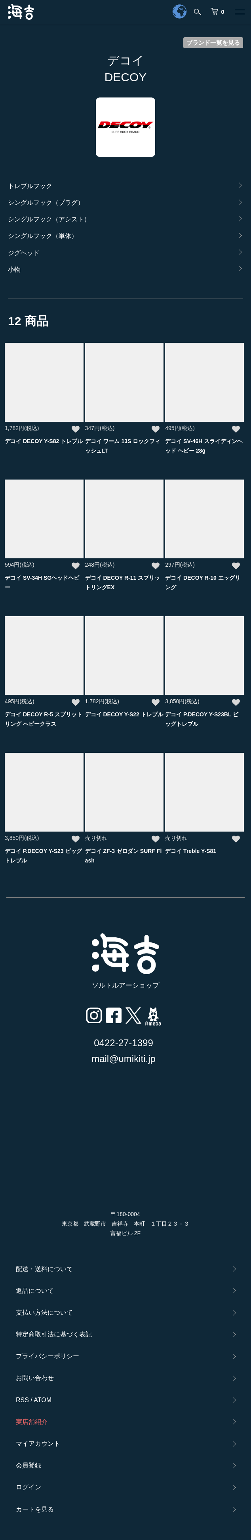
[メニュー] (239, 12)
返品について (35, 1290)
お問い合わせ (35, 1377)
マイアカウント (38, 1443)
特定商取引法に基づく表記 (54, 1334)
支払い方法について (44, 1312)
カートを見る (35, 1509)
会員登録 (28, 1465)
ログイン (28, 1487)
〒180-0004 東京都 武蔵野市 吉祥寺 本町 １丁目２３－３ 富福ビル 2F (125, 1223)
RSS (22, 1400)
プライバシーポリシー (47, 1356)
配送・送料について (44, 1269)
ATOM (42, 1400)
